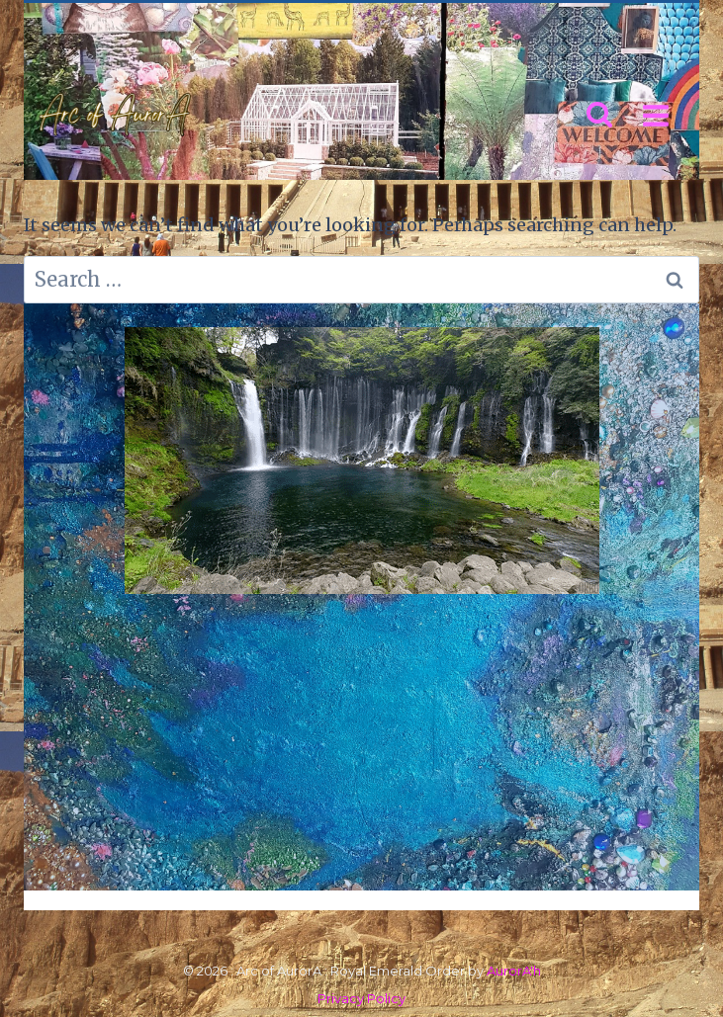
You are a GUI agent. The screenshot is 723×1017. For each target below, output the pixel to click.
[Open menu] (655, 115)
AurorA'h (514, 970)
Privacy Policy (361, 998)
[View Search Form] (599, 115)
